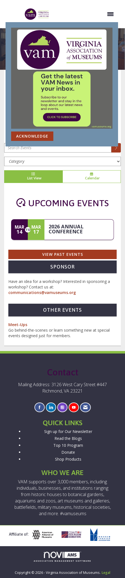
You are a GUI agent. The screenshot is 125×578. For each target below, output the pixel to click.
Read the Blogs (68, 438)
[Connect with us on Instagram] (62, 407)
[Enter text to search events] (57, 148)
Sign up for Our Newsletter (68, 431)
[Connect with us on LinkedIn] (51, 407)
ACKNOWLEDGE (32, 136)
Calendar (92, 176)
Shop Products (68, 459)
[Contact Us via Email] (85, 407)
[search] (116, 148)
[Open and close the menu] (84, 14)
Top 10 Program (68, 445)
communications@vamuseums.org (42, 292)
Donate (68, 452)
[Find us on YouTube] (74, 407)
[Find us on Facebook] (39, 407)
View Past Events (62, 254)
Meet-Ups (17, 324)
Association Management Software (62, 557)
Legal (105, 572)
